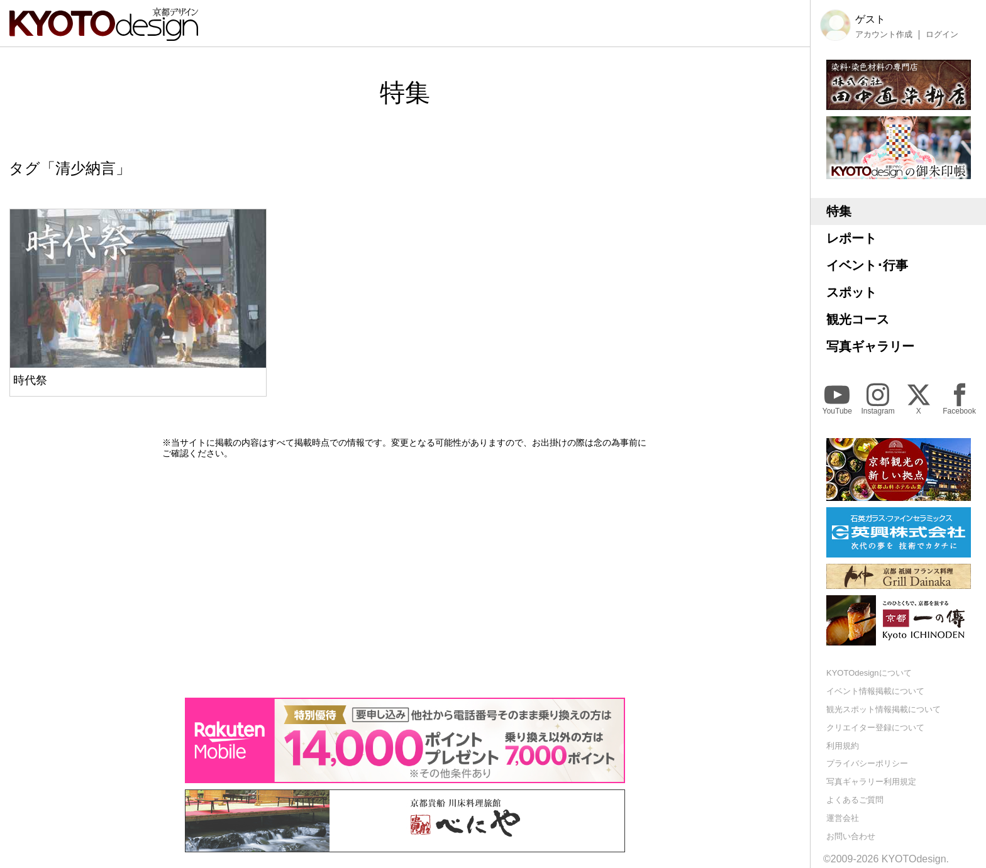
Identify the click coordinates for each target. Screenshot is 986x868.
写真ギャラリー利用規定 (871, 781)
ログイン (942, 34)
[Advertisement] (405, 578)
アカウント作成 (883, 34)
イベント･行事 (867, 265)
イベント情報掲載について (875, 691)
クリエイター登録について (875, 727)
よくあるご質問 (855, 800)
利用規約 (842, 745)
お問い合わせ (850, 836)
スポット (851, 292)
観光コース (857, 319)
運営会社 (842, 818)
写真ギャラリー (870, 346)
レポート (851, 238)
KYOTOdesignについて (869, 673)
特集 (838, 211)
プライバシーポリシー (867, 763)
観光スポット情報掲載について (883, 709)
